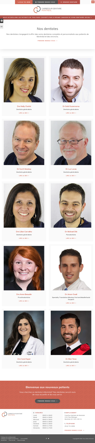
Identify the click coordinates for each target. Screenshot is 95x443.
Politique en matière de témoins (9, 438)
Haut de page (21, 440)
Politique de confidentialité (8, 437)
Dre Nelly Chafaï (24, 106)
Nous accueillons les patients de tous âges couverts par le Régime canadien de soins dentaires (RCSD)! (46, 17)
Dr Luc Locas (71, 169)
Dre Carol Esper (24, 359)
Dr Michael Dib (71, 231)
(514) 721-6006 (24, 2)
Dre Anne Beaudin (24, 294)
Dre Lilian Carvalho (24, 231)
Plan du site (12, 440)
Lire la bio (23, 113)
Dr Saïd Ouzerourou (71, 106)
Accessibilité (24, 438)
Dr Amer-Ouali (71, 294)
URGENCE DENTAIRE (69, 2)
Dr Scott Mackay (24, 169)
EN (2, 26)
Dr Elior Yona (71, 359)
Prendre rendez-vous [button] (46, 2)
